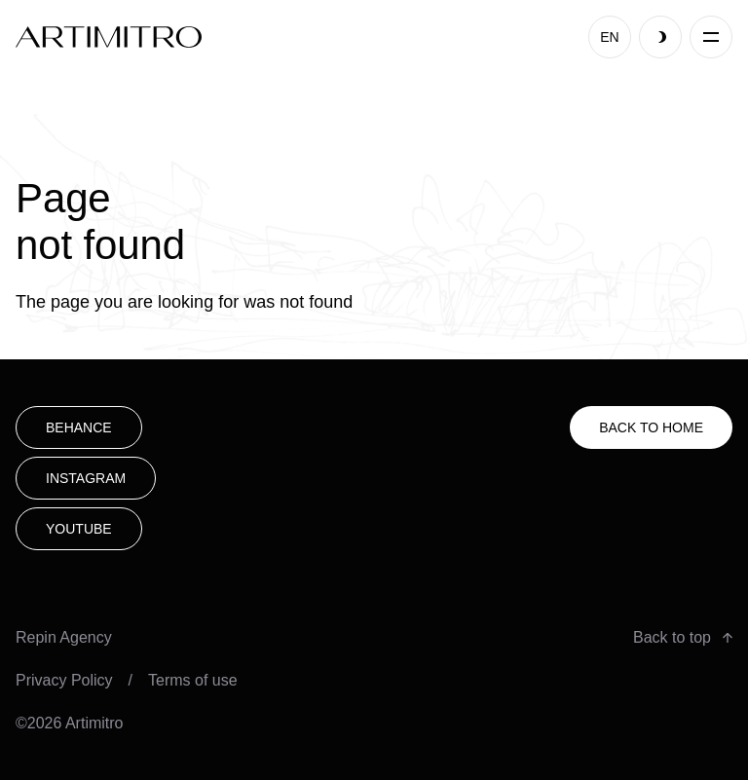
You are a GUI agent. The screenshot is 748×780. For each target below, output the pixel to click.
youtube (79, 529)
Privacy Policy (64, 680)
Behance (79, 427)
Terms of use (193, 680)
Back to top (682, 637)
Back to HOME (651, 427)
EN (609, 37)
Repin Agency (64, 637)
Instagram (86, 478)
